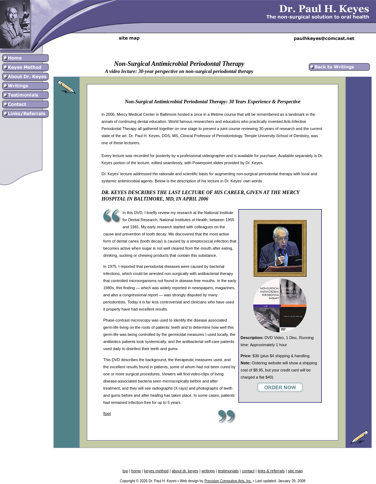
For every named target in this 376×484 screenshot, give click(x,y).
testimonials (228, 471)
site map (295, 471)
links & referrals (271, 471)
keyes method (156, 471)
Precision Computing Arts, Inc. (228, 481)
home (136, 471)
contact (248, 471)
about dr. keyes (185, 471)
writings (208, 471)
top (107, 413)
